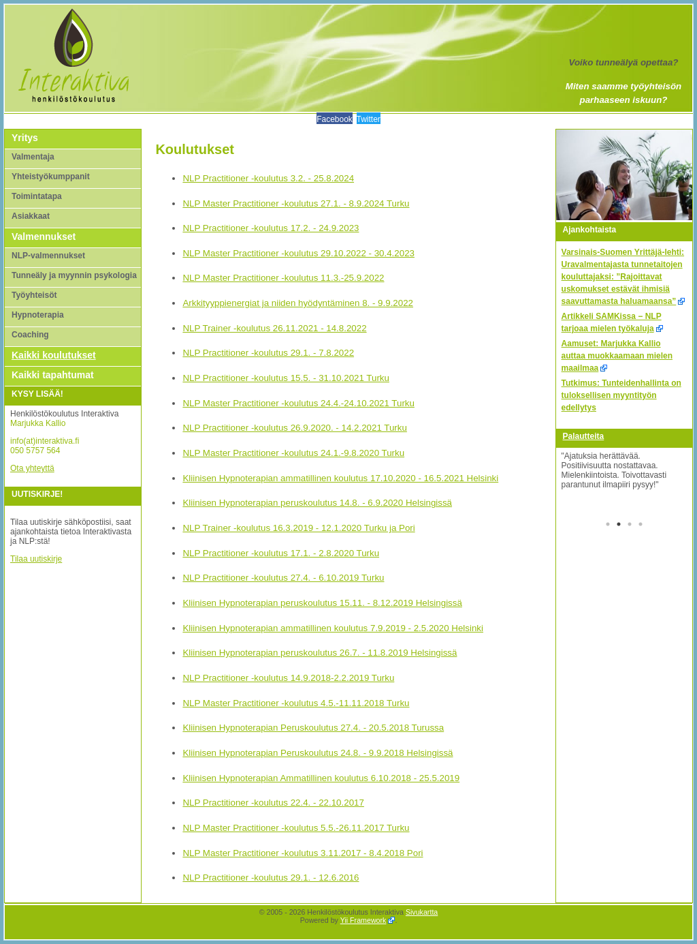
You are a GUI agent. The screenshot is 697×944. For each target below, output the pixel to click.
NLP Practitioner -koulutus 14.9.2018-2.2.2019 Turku (288, 678)
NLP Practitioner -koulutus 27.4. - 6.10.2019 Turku (283, 578)
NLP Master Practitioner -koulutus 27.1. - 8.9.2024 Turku (295, 203)
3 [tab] (629, 525)
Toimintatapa (37, 196)
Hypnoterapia (38, 315)
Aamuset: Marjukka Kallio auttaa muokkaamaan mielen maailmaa (617, 356)
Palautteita (583, 436)
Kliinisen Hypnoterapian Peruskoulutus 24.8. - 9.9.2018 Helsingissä (317, 753)
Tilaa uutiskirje (36, 559)
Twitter (368, 119)
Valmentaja (33, 157)
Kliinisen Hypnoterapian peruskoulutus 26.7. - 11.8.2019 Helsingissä (319, 653)
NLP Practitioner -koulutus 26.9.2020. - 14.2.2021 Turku (294, 428)
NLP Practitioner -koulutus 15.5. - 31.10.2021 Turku (285, 378)
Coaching (30, 334)
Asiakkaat (31, 216)
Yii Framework (363, 920)
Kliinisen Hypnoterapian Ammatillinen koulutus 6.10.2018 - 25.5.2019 (320, 778)
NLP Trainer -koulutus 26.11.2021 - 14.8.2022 (274, 328)
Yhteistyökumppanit (51, 176)
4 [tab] (640, 525)
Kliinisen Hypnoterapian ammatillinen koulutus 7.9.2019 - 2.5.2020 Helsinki (332, 628)
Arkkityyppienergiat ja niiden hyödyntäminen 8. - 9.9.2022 (297, 303)
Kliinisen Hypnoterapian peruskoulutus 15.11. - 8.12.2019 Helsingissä (321, 603)
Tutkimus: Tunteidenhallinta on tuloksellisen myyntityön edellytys (621, 395)
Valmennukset (44, 236)
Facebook (335, 119)
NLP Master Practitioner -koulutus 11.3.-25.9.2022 (283, 278)
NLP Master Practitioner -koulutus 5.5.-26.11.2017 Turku (295, 828)
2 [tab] (618, 525)
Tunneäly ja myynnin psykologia (74, 275)
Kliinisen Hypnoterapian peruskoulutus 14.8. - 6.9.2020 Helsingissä (317, 503)
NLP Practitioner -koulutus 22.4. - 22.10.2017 (272, 802)
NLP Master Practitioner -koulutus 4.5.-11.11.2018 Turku (295, 703)
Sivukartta (422, 912)
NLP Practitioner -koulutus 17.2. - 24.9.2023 (270, 228)
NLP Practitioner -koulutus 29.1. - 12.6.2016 (270, 877)
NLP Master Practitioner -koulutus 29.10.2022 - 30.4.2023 (298, 253)
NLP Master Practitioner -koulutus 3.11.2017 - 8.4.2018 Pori (302, 853)
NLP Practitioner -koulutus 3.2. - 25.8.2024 (268, 178)
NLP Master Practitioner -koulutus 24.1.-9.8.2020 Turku (293, 453)
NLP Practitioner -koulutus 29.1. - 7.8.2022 (268, 353)
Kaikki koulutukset (54, 355)
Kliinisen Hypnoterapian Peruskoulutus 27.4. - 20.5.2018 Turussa (313, 727)
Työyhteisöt (34, 295)
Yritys (25, 137)
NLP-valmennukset (48, 255)
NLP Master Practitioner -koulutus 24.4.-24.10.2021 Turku (298, 403)
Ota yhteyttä (32, 468)
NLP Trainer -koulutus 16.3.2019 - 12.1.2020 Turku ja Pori (298, 528)
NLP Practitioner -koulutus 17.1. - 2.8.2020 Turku (280, 553)
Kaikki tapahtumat (53, 374)
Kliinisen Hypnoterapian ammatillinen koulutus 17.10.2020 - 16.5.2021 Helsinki (340, 478)
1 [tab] (607, 525)
